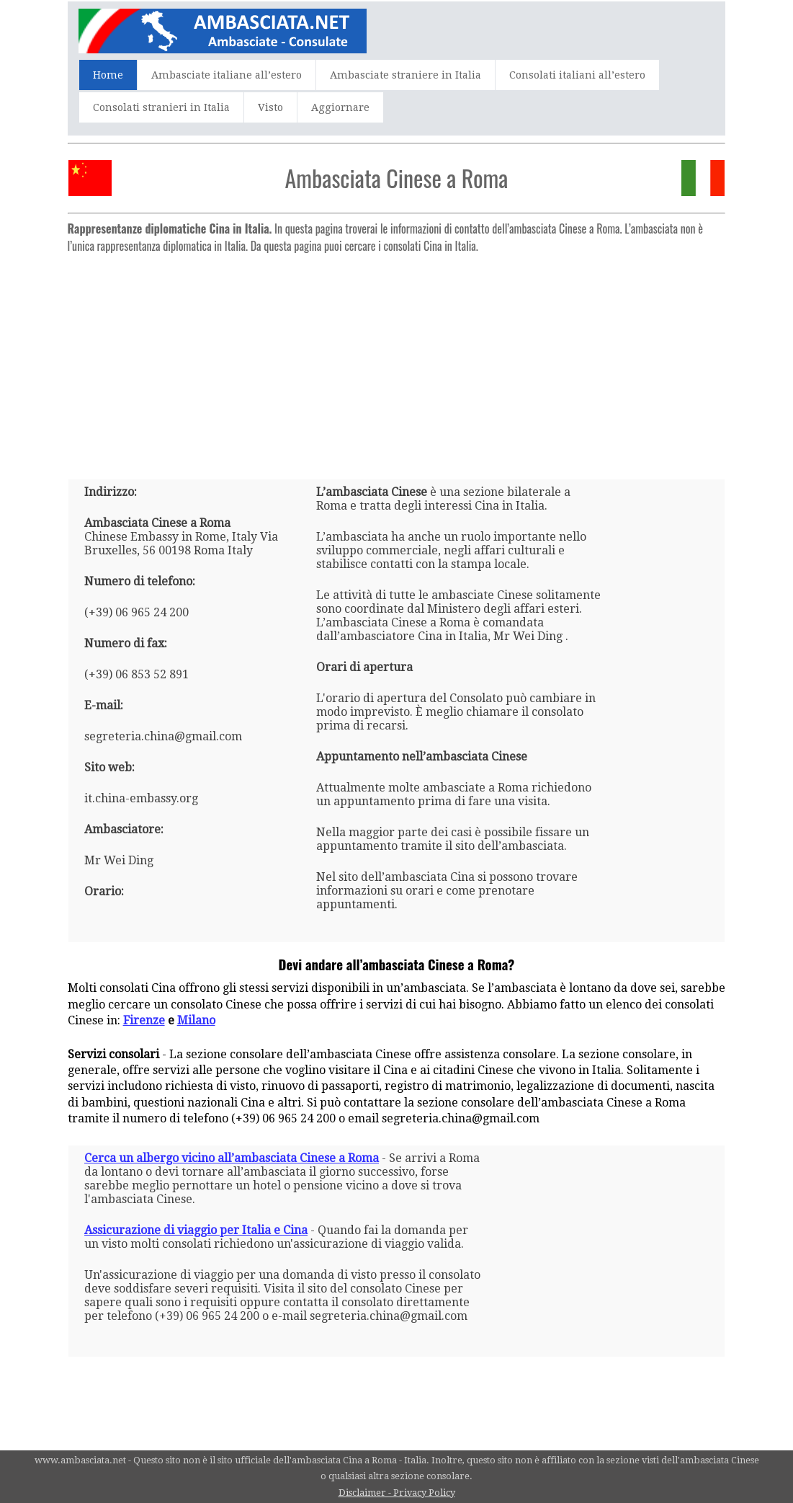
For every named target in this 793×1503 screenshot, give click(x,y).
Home (108, 75)
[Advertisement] (397, 360)
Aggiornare (340, 107)
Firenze (144, 1020)
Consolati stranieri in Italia (161, 107)
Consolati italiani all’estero (577, 75)
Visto (270, 107)
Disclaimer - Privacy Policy (397, 1492)
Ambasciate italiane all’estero (226, 75)
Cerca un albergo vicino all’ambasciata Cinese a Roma (231, 1158)
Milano (196, 1020)
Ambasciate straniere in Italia (405, 75)
